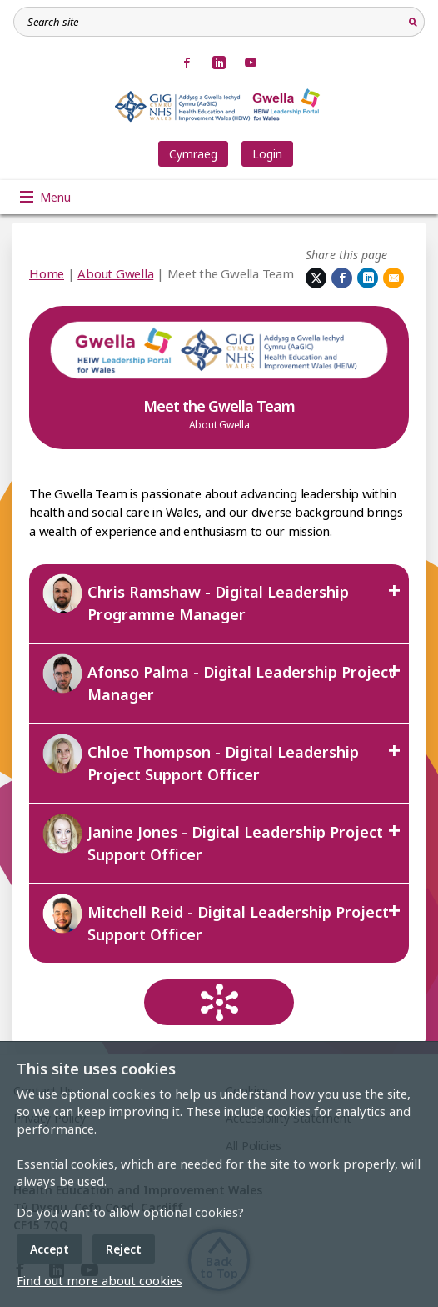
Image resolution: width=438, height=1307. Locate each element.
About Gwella (115, 273)
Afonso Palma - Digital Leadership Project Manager (218, 678)
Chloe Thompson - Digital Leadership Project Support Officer (200, 758)
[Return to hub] (219, 1002)
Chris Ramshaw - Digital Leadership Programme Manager (195, 598)
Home (46, 273)
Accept (49, 1249)
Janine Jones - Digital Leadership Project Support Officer (212, 838)
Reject (124, 1249)
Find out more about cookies (99, 1280)
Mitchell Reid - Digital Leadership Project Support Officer (215, 918)
